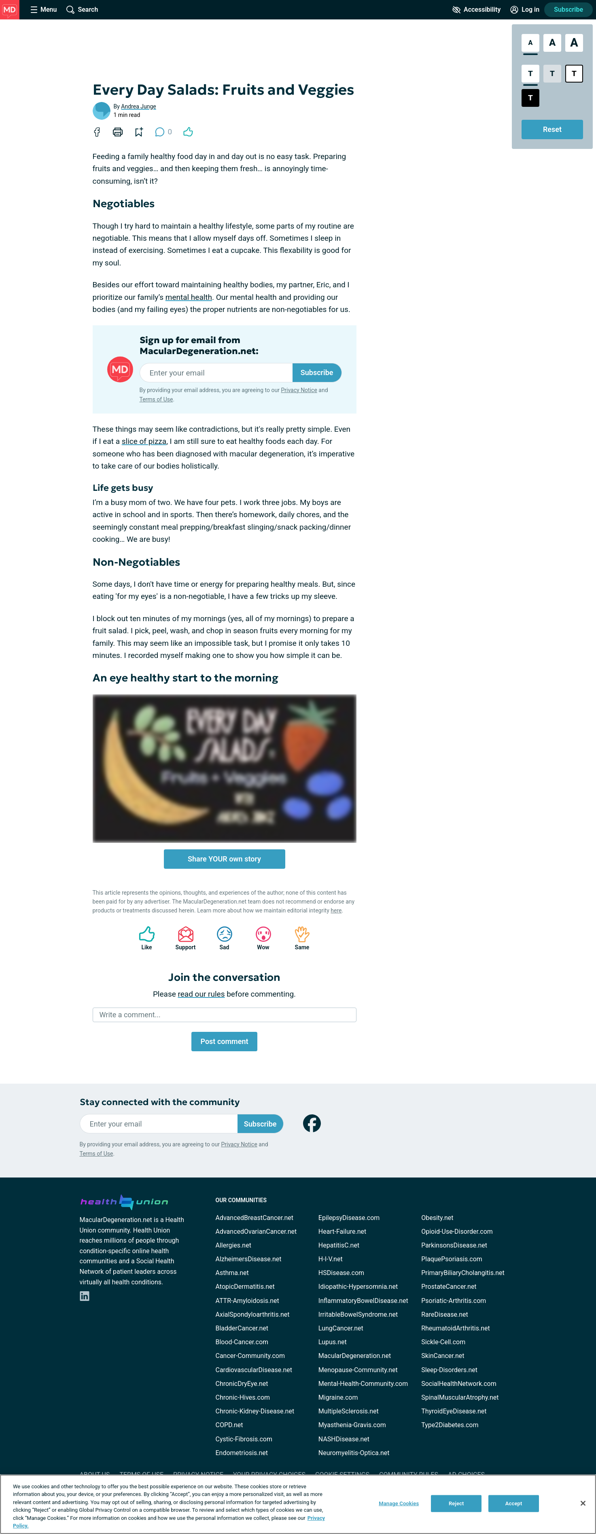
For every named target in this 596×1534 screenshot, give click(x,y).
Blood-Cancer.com (242, 1342)
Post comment (224, 1041)
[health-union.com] (124, 1200)
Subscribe (568, 9)
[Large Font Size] (552, 43)
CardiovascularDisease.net (254, 1370)
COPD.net (229, 1425)
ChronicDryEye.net (242, 1384)
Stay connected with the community (160, 1102)
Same (298, 938)
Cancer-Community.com (250, 1356)
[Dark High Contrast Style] (530, 98)
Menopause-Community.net (358, 1370)
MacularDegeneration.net (354, 1356)
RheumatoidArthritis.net (455, 1328)
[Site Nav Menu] (43, 9)
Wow (259, 938)
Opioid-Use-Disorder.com (457, 1231)
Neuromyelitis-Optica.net (354, 1453)
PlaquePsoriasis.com (451, 1259)
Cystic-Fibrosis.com (244, 1439)
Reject (456, 1503)
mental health (188, 297)
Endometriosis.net (242, 1453)
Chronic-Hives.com (243, 1397)
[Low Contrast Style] (552, 74)
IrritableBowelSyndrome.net (358, 1314)
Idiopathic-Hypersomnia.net (358, 1286)
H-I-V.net (330, 1259)
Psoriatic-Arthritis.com (453, 1301)
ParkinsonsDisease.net (454, 1245)
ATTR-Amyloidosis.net (247, 1301)
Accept (513, 1503)
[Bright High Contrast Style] (574, 74)
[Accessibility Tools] (476, 9)
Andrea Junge (138, 106)
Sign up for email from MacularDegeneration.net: (199, 345)
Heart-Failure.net (342, 1231)
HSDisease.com (341, 1273)
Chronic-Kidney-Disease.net (255, 1411)
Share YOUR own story (224, 859)
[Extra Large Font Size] (574, 43)
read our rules (201, 994)
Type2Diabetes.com (449, 1425)
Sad (220, 938)
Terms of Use (156, 399)
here (336, 910)
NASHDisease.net (343, 1439)
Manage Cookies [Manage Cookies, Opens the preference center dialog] (399, 1503)
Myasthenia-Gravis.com (352, 1425)
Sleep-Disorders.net (449, 1370)
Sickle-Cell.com (443, 1342)
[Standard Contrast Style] (530, 74)
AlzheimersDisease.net (249, 1259)
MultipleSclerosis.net (348, 1411)
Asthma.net (232, 1273)
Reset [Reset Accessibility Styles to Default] (552, 129)
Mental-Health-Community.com (363, 1384)
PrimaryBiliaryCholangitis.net (463, 1273)
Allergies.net (233, 1245)
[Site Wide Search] (82, 9)
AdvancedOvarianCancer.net (256, 1231)
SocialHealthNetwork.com (458, 1384)
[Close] (583, 1503)
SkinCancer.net (442, 1356)
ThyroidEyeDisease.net (453, 1411)
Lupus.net (332, 1342)
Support (183, 938)
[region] (298, 1504)
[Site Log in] (525, 9)
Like (143, 938)
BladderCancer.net (242, 1328)
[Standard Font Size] (530, 43)
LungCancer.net (340, 1328)
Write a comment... (130, 1014)
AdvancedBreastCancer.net (254, 1218)
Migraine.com (338, 1397)
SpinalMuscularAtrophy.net (459, 1397)
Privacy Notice (299, 390)
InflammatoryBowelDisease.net (363, 1301)
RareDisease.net (444, 1314)
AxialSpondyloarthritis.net (253, 1314)
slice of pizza (144, 441)
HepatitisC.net (338, 1245)
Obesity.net (437, 1218)
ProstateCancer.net (448, 1286)
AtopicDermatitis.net (245, 1286)
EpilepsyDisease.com (349, 1218)
